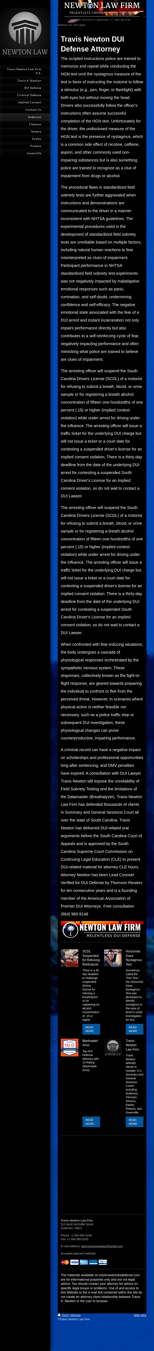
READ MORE (89, 1029)
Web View (140, 1315)
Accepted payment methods (78, 1253)
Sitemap (75, 1315)
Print (63, 1315)
